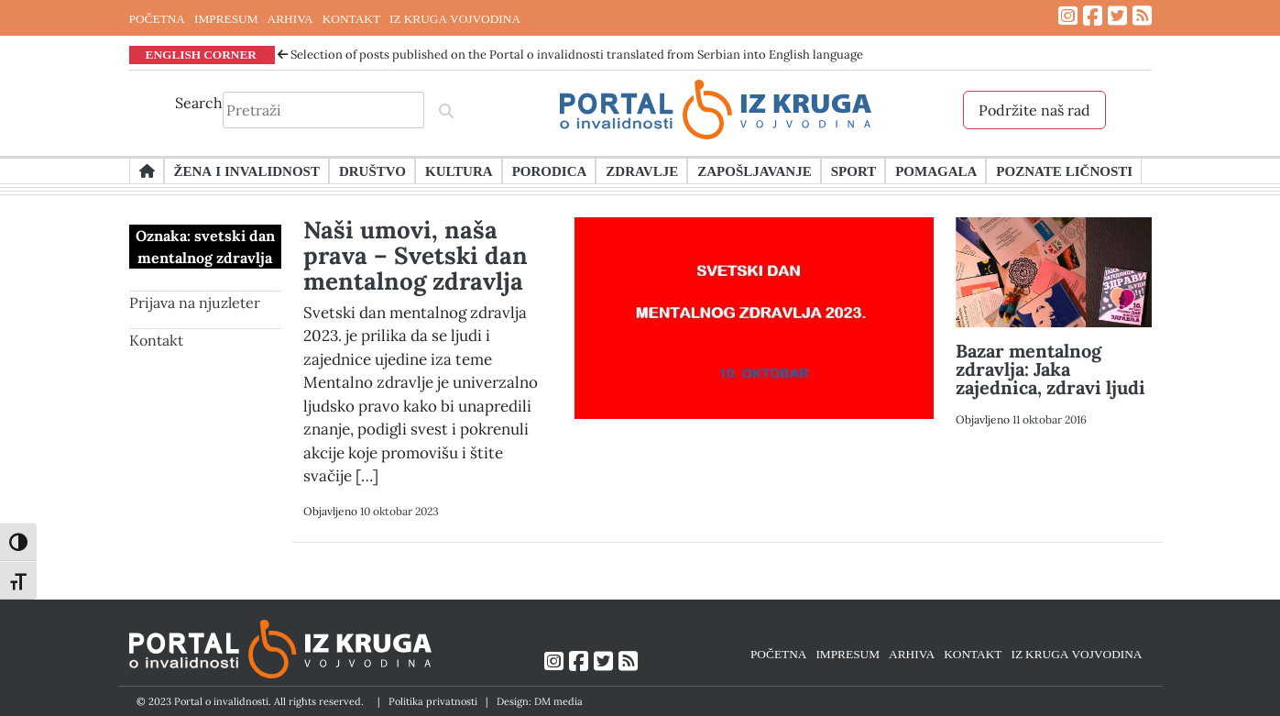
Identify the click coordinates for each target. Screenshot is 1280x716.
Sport (853, 170)
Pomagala (936, 170)
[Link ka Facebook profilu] (1092, 16)
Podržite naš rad (1034, 110)
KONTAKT (351, 18)
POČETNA (157, 18)
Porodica (549, 170)
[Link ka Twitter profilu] (1117, 16)
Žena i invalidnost (247, 170)
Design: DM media (540, 701)
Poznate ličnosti (1064, 170)
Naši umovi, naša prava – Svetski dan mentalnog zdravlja (415, 255)
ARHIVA (290, 18)
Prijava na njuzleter (194, 302)
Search (199, 103)
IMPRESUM (226, 18)
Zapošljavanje (754, 170)
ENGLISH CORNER (201, 54)
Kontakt (156, 340)
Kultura (459, 170)
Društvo (372, 170)
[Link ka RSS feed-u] (1142, 16)
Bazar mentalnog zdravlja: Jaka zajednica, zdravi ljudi (1050, 369)
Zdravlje (642, 170)
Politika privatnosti (432, 701)
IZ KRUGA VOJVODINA (454, 18)
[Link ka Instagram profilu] (1068, 16)
